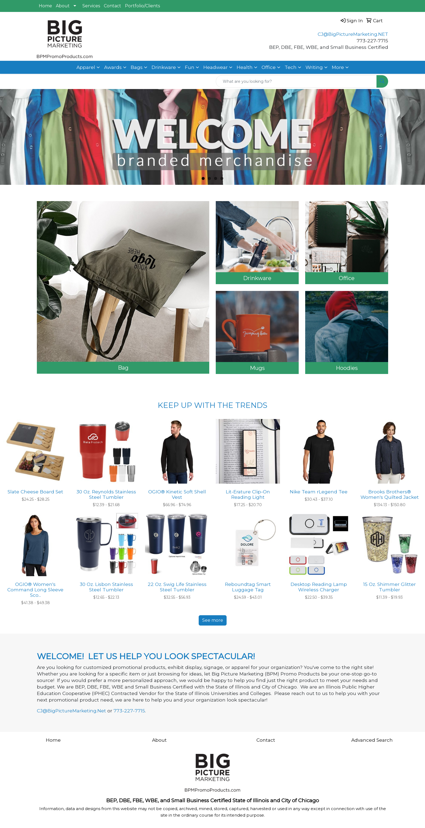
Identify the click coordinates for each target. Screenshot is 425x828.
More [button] (338, 67)
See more (212, 620)
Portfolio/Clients (142, 5)
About (63, 5)
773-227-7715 (129, 710)
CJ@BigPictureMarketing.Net (71, 710)
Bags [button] (137, 67)
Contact (112, 5)
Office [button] (269, 67)
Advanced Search (372, 740)
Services (91, 5)
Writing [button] (314, 67)
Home (45, 5)
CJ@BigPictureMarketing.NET (353, 34)
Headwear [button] (215, 67)
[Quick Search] (296, 81)
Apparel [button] (85, 67)
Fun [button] (189, 67)
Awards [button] (113, 67)
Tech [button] (291, 67)
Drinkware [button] (164, 67)
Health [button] (245, 67)
